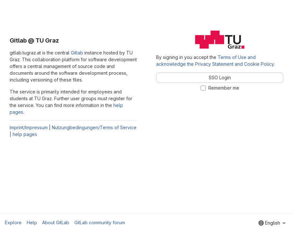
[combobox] (272, 223)
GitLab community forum (99, 222)
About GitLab (55, 222)
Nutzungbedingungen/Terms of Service (94, 127)
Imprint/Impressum (29, 127)
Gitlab (77, 52)
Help (32, 222)
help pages (25, 134)
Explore (13, 222)
